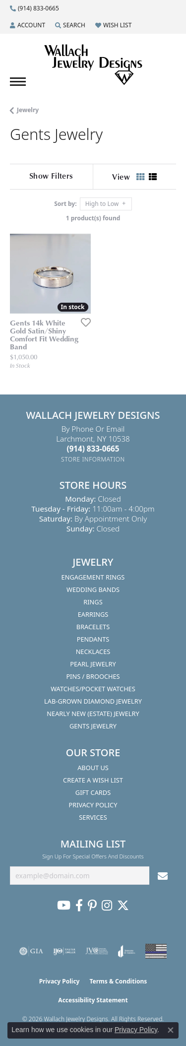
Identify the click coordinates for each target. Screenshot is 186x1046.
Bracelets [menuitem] (93, 626)
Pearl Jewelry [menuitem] (93, 663)
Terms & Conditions (118, 981)
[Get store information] (93, 459)
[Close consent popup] (171, 1030)
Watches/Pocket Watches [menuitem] (93, 688)
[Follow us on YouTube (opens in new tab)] (63, 906)
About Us (93, 767)
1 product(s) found (93, 218)
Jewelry (28, 110)
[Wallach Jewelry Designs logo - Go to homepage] (93, 65)
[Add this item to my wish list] (83, 322)
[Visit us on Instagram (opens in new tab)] (107, 906)
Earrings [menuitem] (93, 614)
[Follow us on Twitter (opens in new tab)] (123, 906)
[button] (27, 25)
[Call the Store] (93, 449)
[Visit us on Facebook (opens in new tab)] (79, 906)
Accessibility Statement (92, 1000)
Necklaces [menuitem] (93, 651)
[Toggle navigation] (18, 81)
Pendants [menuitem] (93, 639)
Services (93, 817)
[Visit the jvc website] (97, 951)
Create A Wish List (93, 780)
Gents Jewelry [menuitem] (93, 725)
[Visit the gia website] (31, 951)
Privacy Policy (93, 804)
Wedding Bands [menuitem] (93, 589)
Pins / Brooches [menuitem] (93, 676)
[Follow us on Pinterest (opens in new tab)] (92, 906)
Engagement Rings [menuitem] (93, 577)
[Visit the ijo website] (64, 951)
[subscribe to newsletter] (162, 875)
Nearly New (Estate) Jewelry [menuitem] (93, 713)
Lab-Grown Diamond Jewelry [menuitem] (93, 701)
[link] (34, 8)
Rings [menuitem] (92, 601)
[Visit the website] (156, 951)
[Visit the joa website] (126, 951)
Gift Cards (93, 792)
